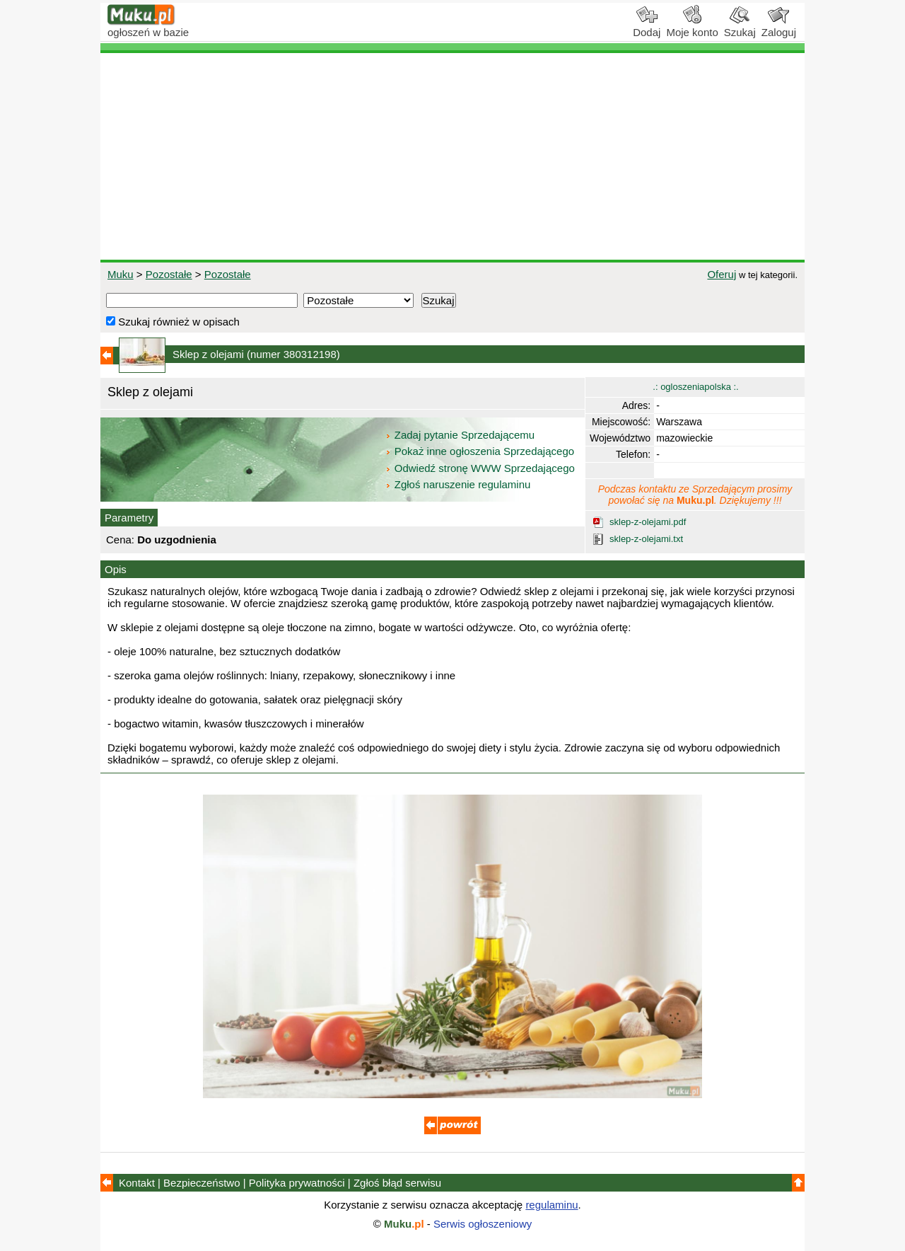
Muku (120, 274)
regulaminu (551, 1205)
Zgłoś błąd (397, 1183)
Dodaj (646, 27)
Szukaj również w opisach (173, 322)
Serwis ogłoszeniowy (482, 1224)
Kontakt (137, 1183)
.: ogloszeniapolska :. (695, 386)
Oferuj (721, 274)
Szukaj (740, 27)
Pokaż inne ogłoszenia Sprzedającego (481, 451)
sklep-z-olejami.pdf (647, 522)
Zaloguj (778, 27)
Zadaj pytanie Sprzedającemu (461, 435)
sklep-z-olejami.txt (646, 539)
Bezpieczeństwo (201, 1183)
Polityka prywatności (297, 1183)
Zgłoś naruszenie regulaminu (458, 484)
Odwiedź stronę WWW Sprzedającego (481, 468)
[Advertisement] (452, 156)
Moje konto (692, 27)
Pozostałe (169, 274)
